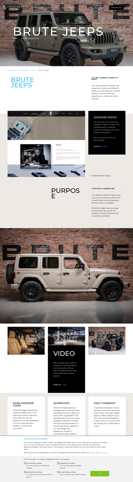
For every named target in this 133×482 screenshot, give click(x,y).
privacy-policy (103, 452)
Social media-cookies (72, 473)
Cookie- (92, 452)
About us (72, 8)
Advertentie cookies (40, 474)
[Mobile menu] (128, 7)
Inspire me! (116, 7)
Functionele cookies (40, 465)
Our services (39, 8)
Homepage (12, 70)
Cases (63, 8)
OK (100, 474)
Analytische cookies (73, 465)
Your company (52, 8)
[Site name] (13, 7)
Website (98, 146)
